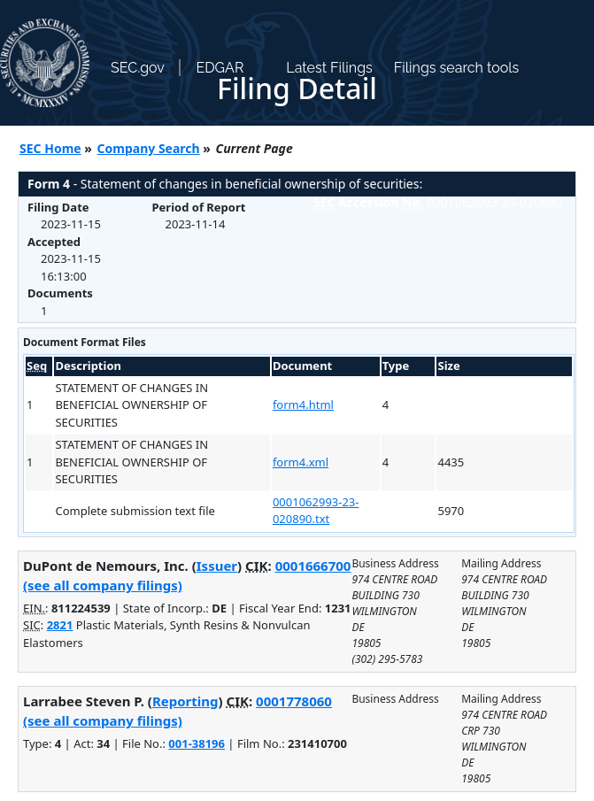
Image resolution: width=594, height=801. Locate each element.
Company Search (148, 148)
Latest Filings (329, 67)
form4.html (303, 404)
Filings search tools (457, 67)
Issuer (217, 565)
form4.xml (300, 462)
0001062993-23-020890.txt (316, 511)
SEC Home (50, 148)
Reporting (185, 701)
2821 (60, 625)
